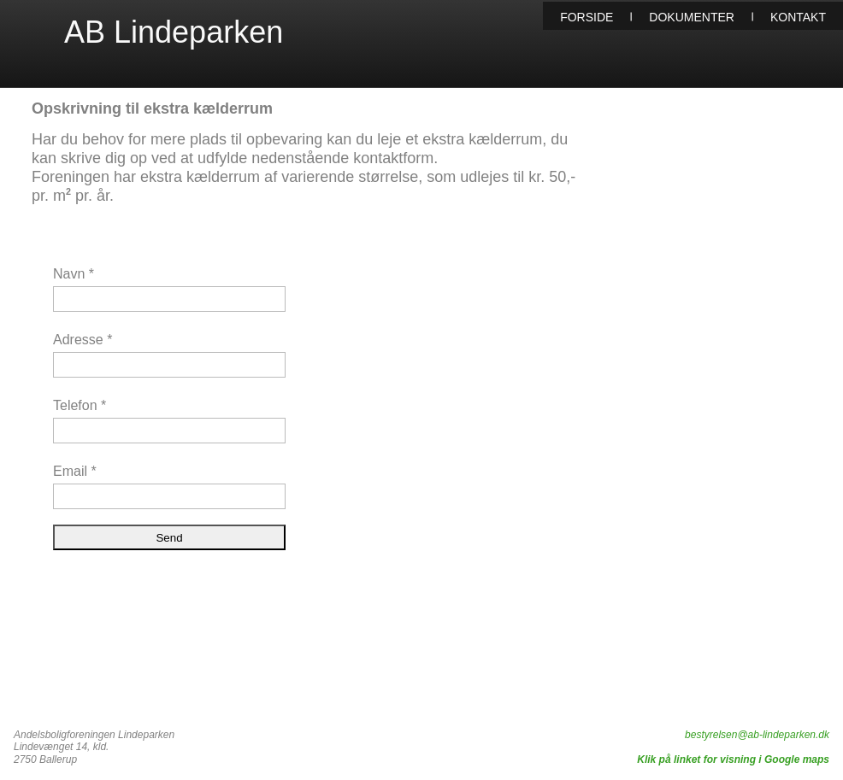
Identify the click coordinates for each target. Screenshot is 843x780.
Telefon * (79, 405)
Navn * (73, 274)
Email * (75, 471)
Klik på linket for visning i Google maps (733, 759)
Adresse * (82, 339)
